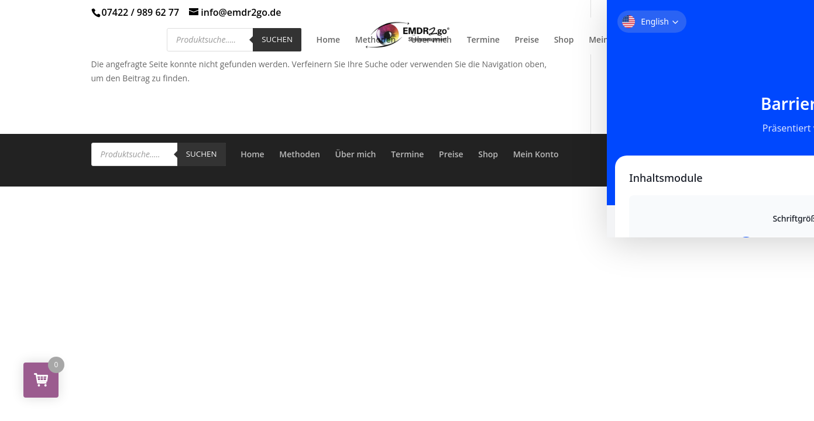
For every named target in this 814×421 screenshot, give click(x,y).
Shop (564, 40)
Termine (483, 40)
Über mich (431, 40)
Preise (527, 40)
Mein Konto (611, 40)
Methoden (375, 40)
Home (329, 40)
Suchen (277, 39)
